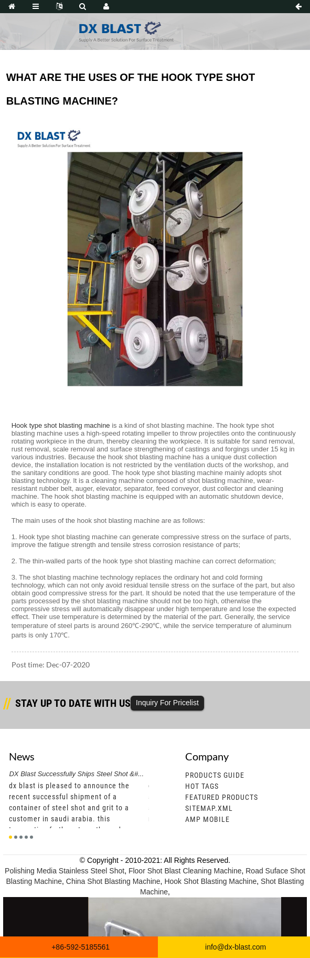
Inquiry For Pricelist (167, 702)
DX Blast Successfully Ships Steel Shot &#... (76, 774)
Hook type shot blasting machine (61, 425)
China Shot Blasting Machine (113, 881)
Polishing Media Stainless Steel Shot (64, 871)
